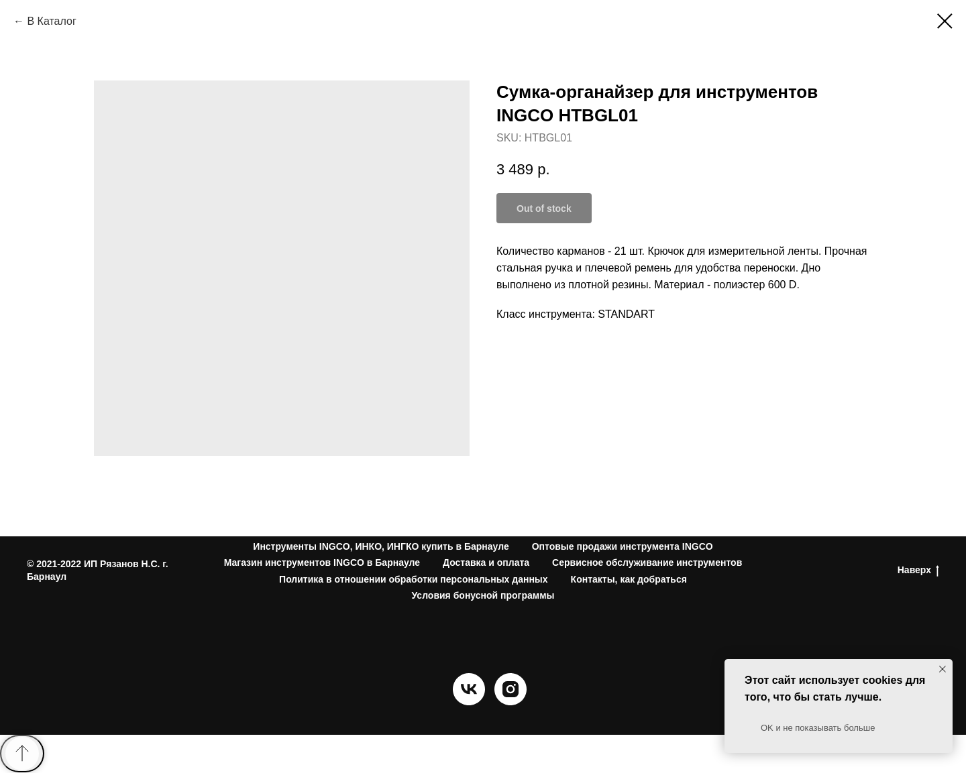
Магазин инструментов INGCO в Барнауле (322, 562)
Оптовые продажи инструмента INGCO (622, 546)
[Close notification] (942, 669)
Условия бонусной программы (483, 595)
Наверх (918, 570)
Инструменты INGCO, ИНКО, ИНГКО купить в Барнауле (380, 546)
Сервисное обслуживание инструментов (647, 562)
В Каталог (51, 21)
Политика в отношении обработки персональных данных (413, 579)
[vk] (469, 701)
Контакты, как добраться (629, 579)
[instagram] (510, 701)
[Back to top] (22, 753)
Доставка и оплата (486, 562)
